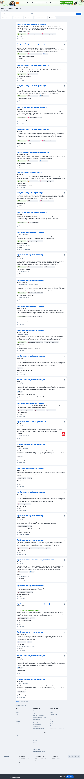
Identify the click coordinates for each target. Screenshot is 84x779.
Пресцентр (22, 762)
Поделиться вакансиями (41, 760)
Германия (18, 721)
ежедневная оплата (37, 745)
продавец (52, 712)
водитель (52, 710)
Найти (78, 14)
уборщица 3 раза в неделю (38, 728)
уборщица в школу (36, 721)
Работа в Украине (23, 769)
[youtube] (78, 756)
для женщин (35, 738)
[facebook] (69, 756)
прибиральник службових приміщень (31, 356)
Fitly (52, 767)
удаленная (35, 744)
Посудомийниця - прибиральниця (30, 193)
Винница (17, 723)
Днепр (17, 714)
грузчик (51, 723)
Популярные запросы (56, 758)
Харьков (17, 717)
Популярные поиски (21, 705)
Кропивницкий (19, 726)
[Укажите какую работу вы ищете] (15, 14)
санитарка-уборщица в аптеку (39, 717)
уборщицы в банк (36, 726)
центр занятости (36, 749)
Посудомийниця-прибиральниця (29, 173)
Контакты (21, 760)
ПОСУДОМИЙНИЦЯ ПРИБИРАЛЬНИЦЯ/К (32, 24)
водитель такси (53, 714)
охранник (52, 717)
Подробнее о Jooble (24, 758)
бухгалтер (52, 725)
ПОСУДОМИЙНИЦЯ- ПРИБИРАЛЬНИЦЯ (32, 107)
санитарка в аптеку (37, 724)
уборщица (52, 719)
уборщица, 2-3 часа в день (38, 715)
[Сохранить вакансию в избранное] (64, 24)
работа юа (35, 740)
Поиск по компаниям (56, 765)
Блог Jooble (53, 762)
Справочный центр (23, 767)
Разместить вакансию (66, 2)
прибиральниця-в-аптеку (38, 713)
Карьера (21, 765)
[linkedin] (75, 756)
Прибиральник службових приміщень (31, 232)
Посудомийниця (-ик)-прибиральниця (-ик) (33, 44)
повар (51, 726)
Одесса (17, 712)
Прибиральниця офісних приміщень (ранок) (33, 604)
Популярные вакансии (20, 735)
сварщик (51, 721)
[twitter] (72, 756)
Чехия (17, 716)
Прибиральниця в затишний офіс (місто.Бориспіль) (36, 560)
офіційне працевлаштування (39, 751)
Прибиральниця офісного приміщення (31, 422)
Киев (17, 710)
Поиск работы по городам (21, 736)
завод (51, 716)
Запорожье (18, 725)
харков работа (36, 735)
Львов (17, 719)
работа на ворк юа (37, 736)
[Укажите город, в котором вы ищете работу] (44, 14)
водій (34, 747)
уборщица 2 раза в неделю (38, 722)
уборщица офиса (36, 719)
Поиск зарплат (54, 760)
